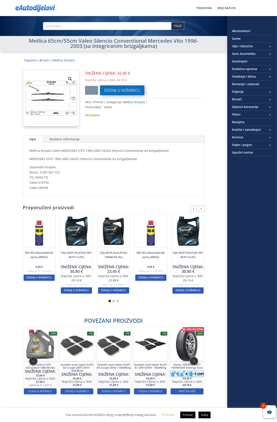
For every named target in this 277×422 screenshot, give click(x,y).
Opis (32, 139)
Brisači (44, 60)
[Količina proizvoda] (91, 90)
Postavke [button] (168, 414)
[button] (70, 79)
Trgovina (204, 8)
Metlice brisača (64, 60)
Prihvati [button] (188, 415)
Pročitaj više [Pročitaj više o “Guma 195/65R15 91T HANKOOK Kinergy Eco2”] (157, 377)
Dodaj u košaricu (122, 90)
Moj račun (226, 8)
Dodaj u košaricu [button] (39, 277)
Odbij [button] (204, 415)
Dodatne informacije (64, 139)
